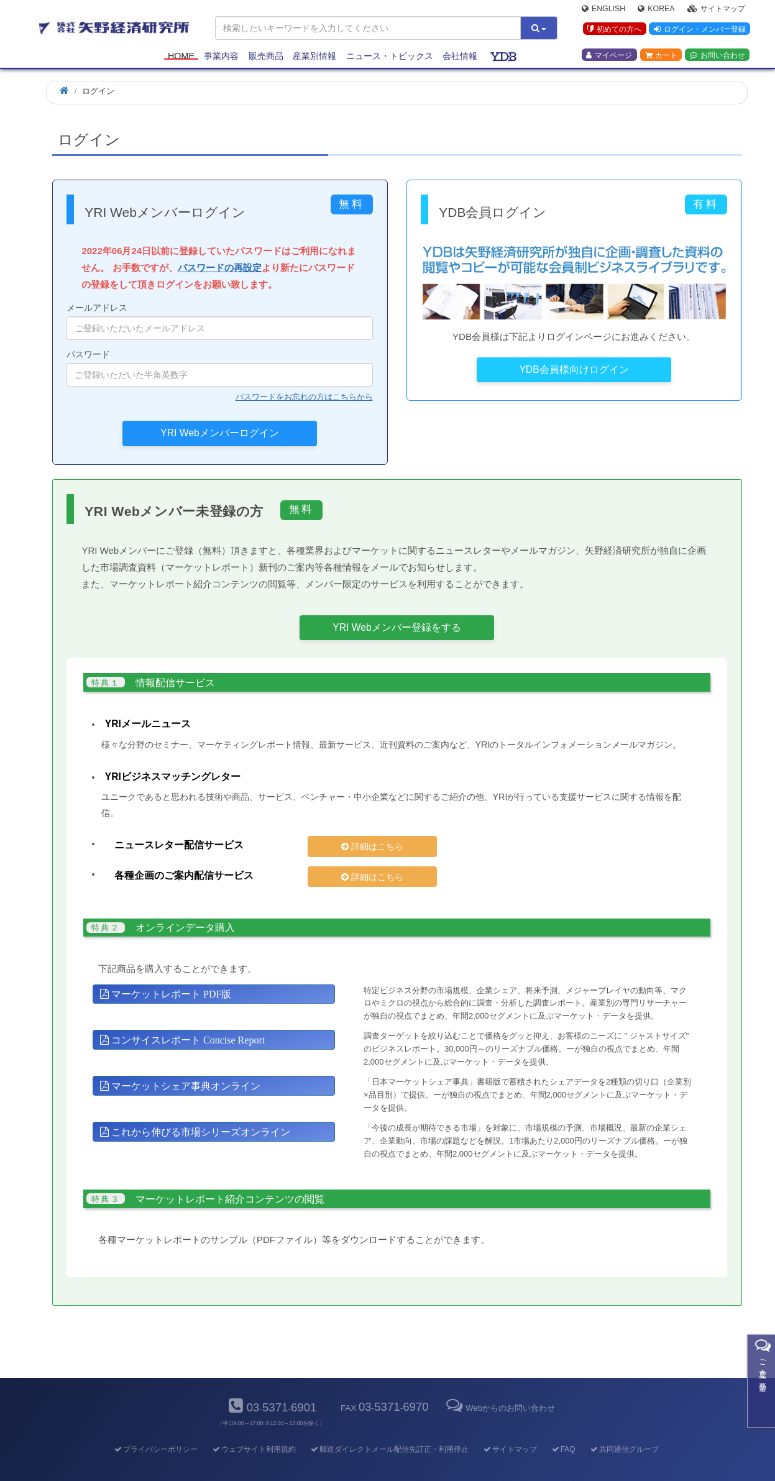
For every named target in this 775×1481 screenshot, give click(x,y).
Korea (656, 10)
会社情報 (460, 57)
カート (661, 56)
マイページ (609, 56)
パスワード (219, 368)
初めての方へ (614, 30)
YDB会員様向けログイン (573, 369)
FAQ (563, 1428)
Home (181, 57)
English (603, 10)
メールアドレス (219, 321)
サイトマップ (716, 10)
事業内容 (221, 57)
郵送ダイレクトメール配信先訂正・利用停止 (389, 1428)
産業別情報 (314, 57)
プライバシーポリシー (155, 1428)
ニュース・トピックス (389, 57)
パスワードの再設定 (220, 267)
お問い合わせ (717, 56)
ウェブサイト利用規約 (253, 1428)
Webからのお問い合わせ (499, 1387)
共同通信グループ (623, 1428)
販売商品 (266, 57)
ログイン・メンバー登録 (699, 30)
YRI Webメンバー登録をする (396, 627)
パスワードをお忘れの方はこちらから (304, 396)
